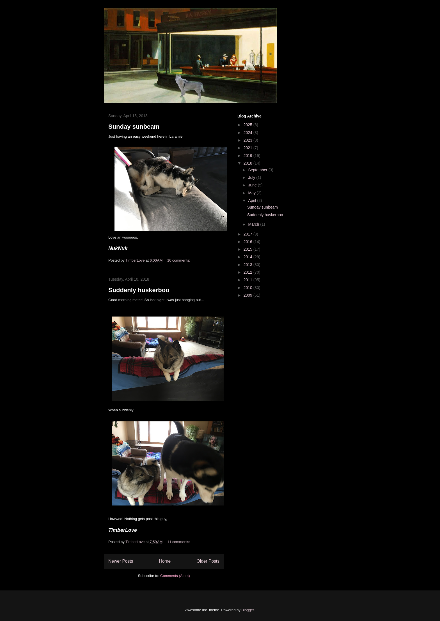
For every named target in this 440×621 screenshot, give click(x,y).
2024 (248, 132)
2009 (248, 295)
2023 (248, 140)
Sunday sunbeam (133, 126)
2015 (248, 249)
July (252, 177)
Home (165, 561)
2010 (248, 287)
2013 (248, 264)
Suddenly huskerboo (138, 290)
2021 (248, 148)
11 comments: (179, 542)
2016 (248, 241)
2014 (248, 257)
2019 (248, 155)
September (258, 170)
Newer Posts (120, 561)
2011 (248, 280)
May (252, 193)
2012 (248, 272)
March (254, 224)
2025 (248, 125)
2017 (248, 234)
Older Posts (208, 561)
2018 (248, 163)
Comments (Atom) (175, 576)
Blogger (247, 610)
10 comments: (179, 260)
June (253, 185)
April (252, 200)
